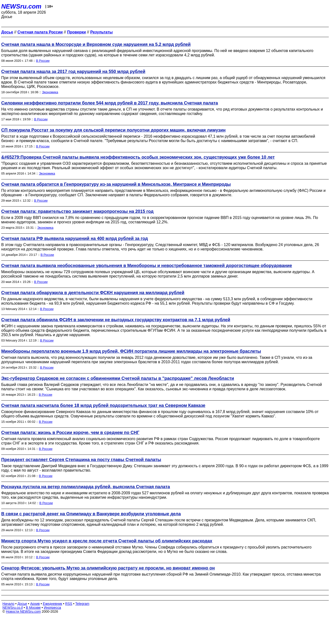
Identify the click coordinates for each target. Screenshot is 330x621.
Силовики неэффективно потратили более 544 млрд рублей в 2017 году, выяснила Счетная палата (109, 103)
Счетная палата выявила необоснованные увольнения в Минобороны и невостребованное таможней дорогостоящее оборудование (146, 265)
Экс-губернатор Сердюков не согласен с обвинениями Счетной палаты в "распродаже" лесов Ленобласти (117, 378)
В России (43, 60)
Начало (8, 604)
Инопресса (52, 608)
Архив (35, 604)
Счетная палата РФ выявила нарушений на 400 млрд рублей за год (74, 238)
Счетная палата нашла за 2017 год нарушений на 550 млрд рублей (73, 71)
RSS (68, 604)
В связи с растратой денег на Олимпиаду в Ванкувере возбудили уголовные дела (91, 513)
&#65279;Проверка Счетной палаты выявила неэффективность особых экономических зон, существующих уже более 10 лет (138, 157)
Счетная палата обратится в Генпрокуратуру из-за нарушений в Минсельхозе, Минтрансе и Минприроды (116, 184)
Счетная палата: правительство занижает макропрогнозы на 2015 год (77, 211)
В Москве (33, 608)
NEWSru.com (21, 6)
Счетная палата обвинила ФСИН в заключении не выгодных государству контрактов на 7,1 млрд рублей (115, 319)
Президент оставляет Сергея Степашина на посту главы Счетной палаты (81, 459)
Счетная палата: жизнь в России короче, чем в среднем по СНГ (70, 432)
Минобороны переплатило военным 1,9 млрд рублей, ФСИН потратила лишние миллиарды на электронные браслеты (131, 351)
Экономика (50, 92)
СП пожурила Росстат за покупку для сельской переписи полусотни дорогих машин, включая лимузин (113, 130)
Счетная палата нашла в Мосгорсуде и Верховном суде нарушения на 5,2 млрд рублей (96, 44)
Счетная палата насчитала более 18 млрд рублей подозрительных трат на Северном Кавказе (103, 405)
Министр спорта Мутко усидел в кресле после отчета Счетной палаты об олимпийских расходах (106, 540)
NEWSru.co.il (12, 608)
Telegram (82, 604)
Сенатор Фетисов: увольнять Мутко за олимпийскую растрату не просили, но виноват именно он (108, 568)
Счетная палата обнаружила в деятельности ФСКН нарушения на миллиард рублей (92, 292)
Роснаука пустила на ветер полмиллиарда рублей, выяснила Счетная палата (85, 486)
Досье (22, 604)
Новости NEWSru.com (23, 611)
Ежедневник (52, 604)
